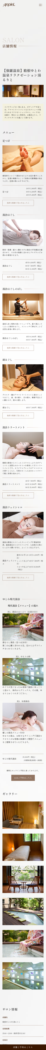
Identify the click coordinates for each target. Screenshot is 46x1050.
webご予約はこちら (23, 777)
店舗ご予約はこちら (23, 1047)
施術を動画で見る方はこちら (18, 203)
